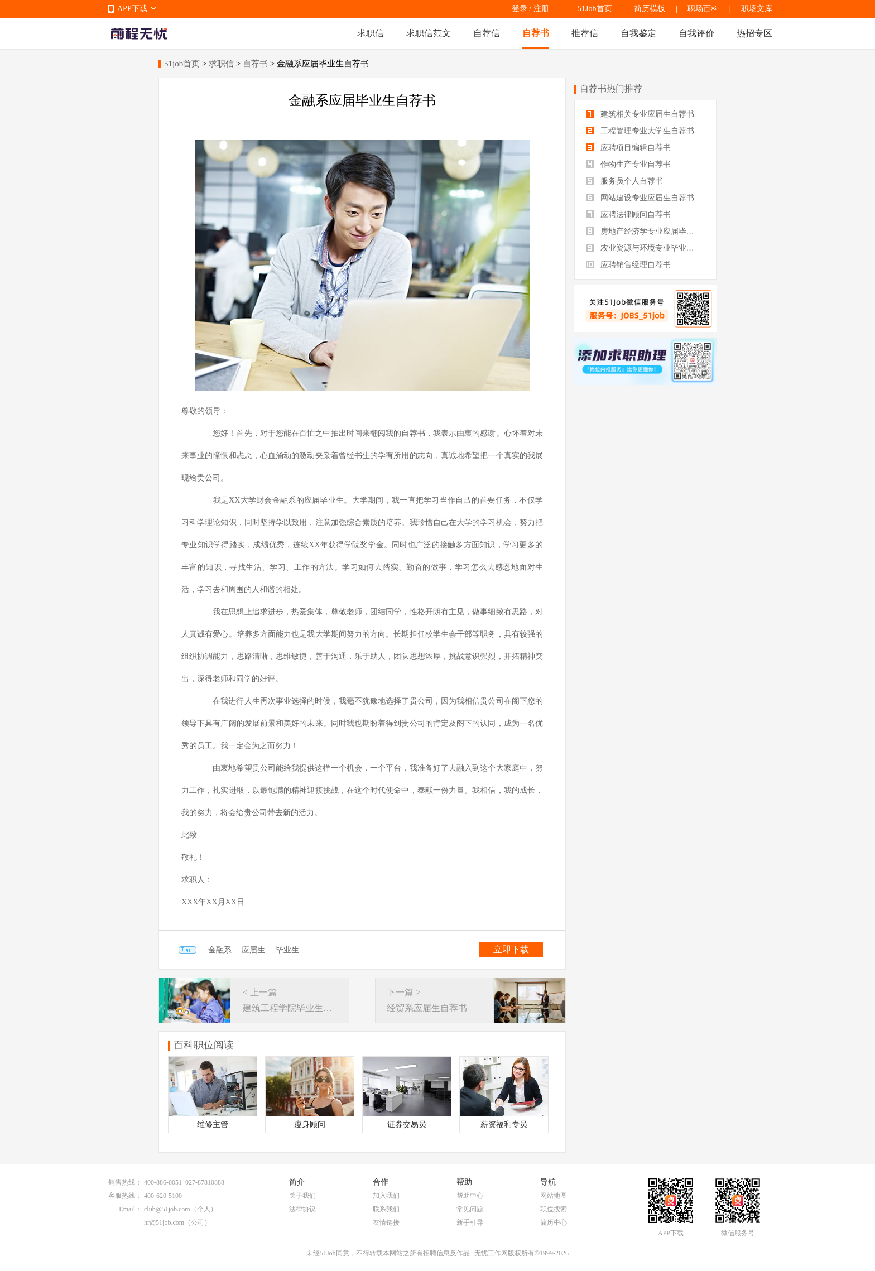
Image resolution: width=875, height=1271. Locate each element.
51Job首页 (595, 8)
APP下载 (132, 8)
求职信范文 (428, 33)
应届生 (253, 950)
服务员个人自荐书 (624, 181)
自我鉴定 (638, 33)
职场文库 (756, 8)
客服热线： (125, 1196)
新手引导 (469, 1222)
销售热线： (125, 1182)
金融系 (220, 950)
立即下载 (511, 949)
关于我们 (302, 1196)
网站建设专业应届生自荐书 (640, 198)
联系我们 (386, 1209)
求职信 (370, 33)
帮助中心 (469, 1196)
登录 (519, 8)
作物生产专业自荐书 (628, 164)
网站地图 (553, 1196)
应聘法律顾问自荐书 (628, 214)
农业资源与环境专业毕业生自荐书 (645, 248)
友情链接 (386, 1222)
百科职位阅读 (204, 1045)
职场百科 (703, 8)
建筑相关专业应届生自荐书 (640, 114)
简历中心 (553, 1222)
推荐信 (584, 33)
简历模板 (649, 8)
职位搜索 (553, 1209)
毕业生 (287, 950)
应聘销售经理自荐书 (628, 265)
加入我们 (386, 1196)
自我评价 (696, 33)
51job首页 (182, 63)
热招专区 (754, 33)
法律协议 (302, 1209)
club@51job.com (167, 1209)
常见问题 (469, 1209)
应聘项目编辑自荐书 (628, 147)
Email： (130, 1209)
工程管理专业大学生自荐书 (640, 131)
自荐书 (535, 33)
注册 (541, 8)
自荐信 (486, 33)
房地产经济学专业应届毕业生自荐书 (645, 231)
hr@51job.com (164, 1222)
